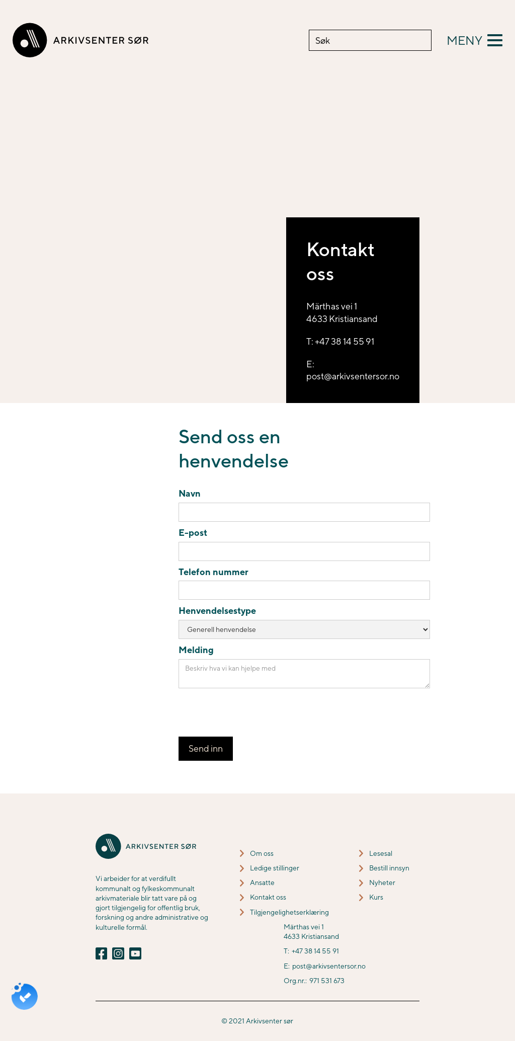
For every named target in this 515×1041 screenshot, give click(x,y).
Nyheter (382, 882)
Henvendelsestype (217, 610)
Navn (190, 493)
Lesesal (380, 853)
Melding (196, 650)
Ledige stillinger (274, 868)
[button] (474, 40)
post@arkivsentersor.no (329, 966)
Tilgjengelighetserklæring (289, 912)
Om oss (262, 853)
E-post (193, 532)
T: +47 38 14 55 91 (340, 341)
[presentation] (255, 713)
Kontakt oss (268, 897)
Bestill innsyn (389, 868)
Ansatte (262, 882)
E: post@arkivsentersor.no (352, 370)
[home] (80, 40)
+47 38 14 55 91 (315, 951)
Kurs (376, 897)
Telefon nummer (213, 572)
